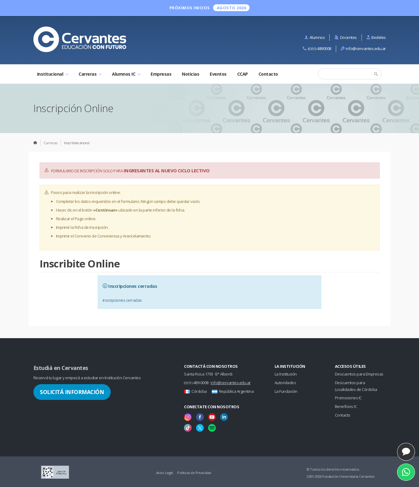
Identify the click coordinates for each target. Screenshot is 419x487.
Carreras (90, 74)
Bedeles (376, 37)
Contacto (268, 74)
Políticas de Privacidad (194, 472)
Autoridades (285, 382)
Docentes (345, 37)
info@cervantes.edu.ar (363, 48)
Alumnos (314, 37)
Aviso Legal (164, 472)
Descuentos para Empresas (359, 374)
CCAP (242, 74)
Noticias (190, 74)
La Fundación (286, 391)
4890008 (317, 48)
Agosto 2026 (231, 7)
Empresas (161, 74)
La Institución (286, 374)
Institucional (52, 74)
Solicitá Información (72, 392)
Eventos (218, 74)
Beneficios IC (346, 406)
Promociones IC (348, 398)
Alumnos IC (126, 74)
